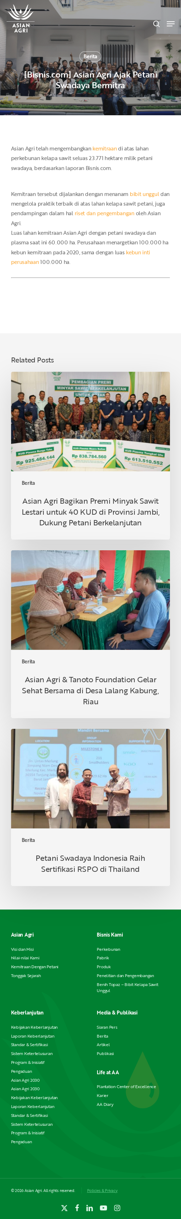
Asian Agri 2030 (25, 1080)
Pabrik (103, 958)
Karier (102, 1095)
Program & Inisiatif (27, 1062)
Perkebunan (108, 949)
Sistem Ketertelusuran (32, 1053)
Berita (90, 56)
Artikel (103, 1045)
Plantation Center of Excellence (126, 1086)
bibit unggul (144, 194)
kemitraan (104, 148)
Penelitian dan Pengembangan (125, 975)
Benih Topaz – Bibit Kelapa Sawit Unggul (127, 987)
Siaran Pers (107, 1027)
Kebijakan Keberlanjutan (34, 1027)
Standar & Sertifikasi (29, 1045)
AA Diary (105, 1104)
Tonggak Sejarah (26, 975)
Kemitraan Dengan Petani (34, 967)
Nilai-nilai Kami (25, 958)
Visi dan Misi (22, 949)
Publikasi (105, 1053)
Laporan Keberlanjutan (32, 1036)
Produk (104, 967)
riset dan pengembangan (104, 213)
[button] (171, 23)
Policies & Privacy (102, 1190)
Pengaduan (21, 1071)
